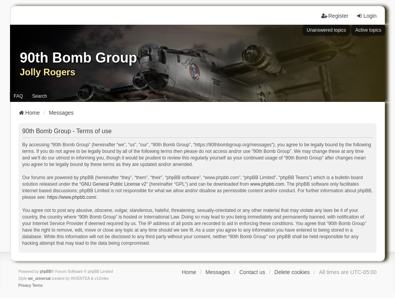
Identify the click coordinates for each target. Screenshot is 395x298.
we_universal (39, 278)
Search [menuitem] (39, 96)
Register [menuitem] (334, 16)
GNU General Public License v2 (113, 184)
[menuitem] (25, 285)
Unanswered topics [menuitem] (326, 30)
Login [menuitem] (366, 16)
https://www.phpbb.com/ (71, 197)
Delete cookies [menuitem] (292, 272)
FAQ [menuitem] (18, 96)
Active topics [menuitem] (368, 30)
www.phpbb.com (267, 184)
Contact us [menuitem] (252, 272)
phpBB (45, 271)
